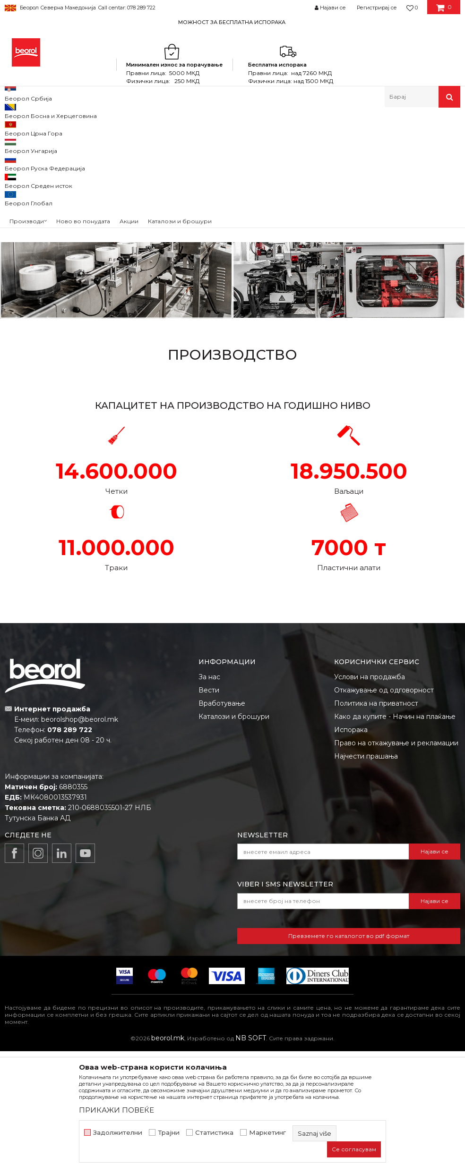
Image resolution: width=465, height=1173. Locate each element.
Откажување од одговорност (384, 812)
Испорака (351, 851)
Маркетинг (267, 1132)
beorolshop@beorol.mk (79, 841)
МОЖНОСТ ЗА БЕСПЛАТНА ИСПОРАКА (231, 22)
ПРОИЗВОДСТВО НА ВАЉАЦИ (348, 193)
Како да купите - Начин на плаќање (395, 838)
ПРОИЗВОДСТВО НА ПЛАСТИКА (349, 357)
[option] (232, 22)
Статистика (214, 1132)
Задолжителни (117, 1132)
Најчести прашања (366, 878)
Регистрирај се (377, 7)
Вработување (221, 825)
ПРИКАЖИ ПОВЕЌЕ (116, 1109)
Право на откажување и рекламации (396, 865)
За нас (209, 798)
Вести (208, 812)
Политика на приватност (376, 825)
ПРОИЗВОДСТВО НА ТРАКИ (116, 357)
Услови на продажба (369, 798)
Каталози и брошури (233, 838)
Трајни (169, 1132)
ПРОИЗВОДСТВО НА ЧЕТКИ (116, 193)
